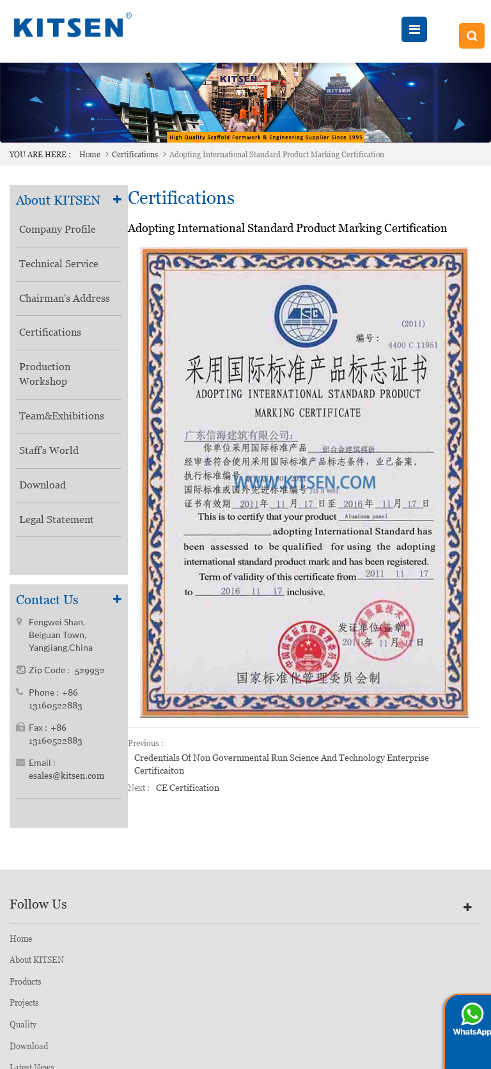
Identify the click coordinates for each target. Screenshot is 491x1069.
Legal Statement (56, 519)
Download (42, 485)
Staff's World (49, 450)
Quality (23, 1031)
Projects (24, 1009)
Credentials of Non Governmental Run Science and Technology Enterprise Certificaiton (281, 764)
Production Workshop (44, 374)
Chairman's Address (64, 298)
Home (89, 154)
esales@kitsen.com (66, 779)
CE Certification (187, 788)
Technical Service (58, 264)
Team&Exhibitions (61, 416)
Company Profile (57, 229)
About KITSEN (37, 966)
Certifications (135, 154)
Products (26, 988)
